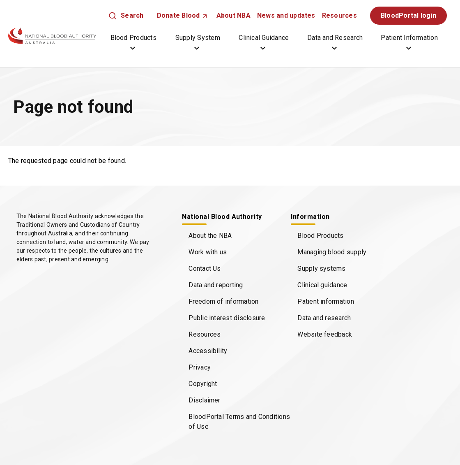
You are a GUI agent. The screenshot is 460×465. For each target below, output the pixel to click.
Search (132, 15)
